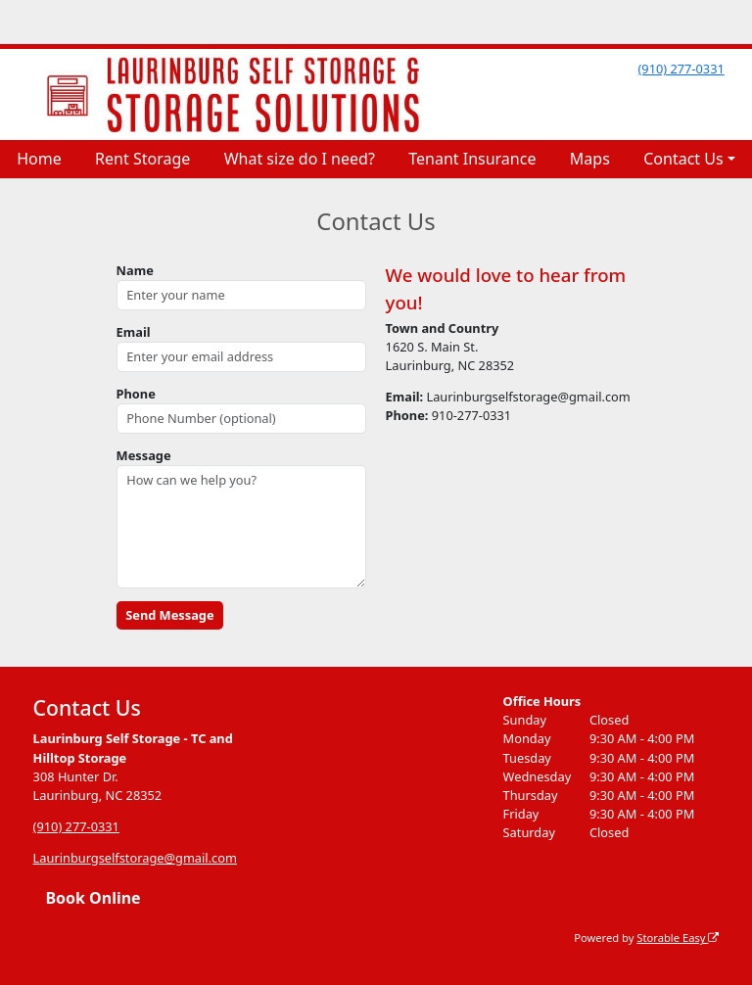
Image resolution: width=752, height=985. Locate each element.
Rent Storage (142, 158)
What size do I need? (299, 158)
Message (144, 455)
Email (134, 332)
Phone (136, 393)
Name (135, 270)
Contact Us (683, 158)
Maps (590, 158)
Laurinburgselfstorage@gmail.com (135, 858)
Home (39, 158)
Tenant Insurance (472, 158)
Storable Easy (677, 937)
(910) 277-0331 (680, 68)
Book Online (92, 898)
